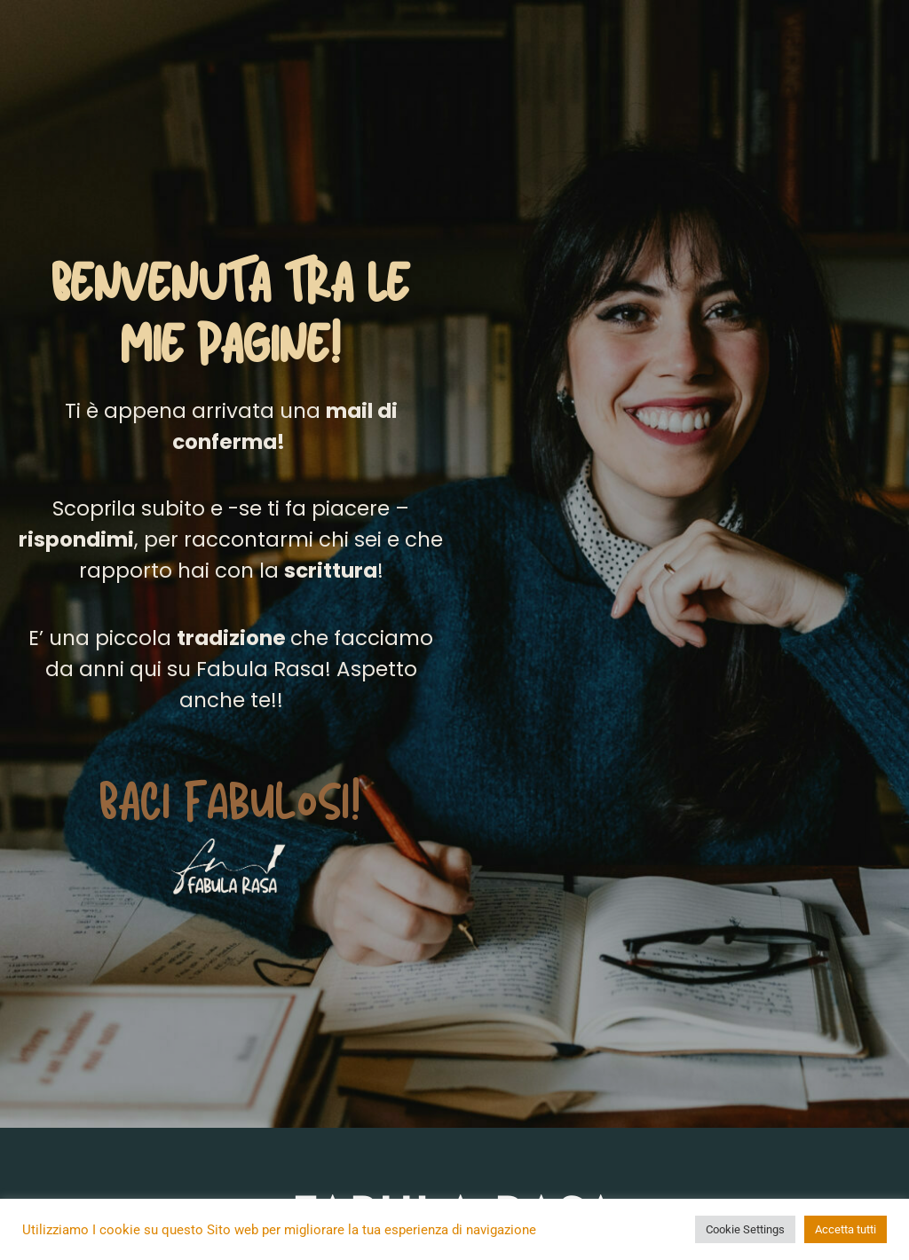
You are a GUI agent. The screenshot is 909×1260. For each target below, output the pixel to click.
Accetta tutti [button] (845, 1229)
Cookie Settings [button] (745, 1229)
